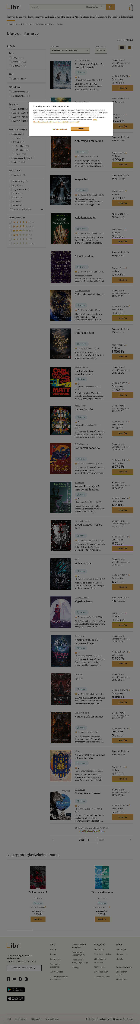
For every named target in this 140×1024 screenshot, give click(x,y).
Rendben (80, 128)
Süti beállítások (60, 129)
